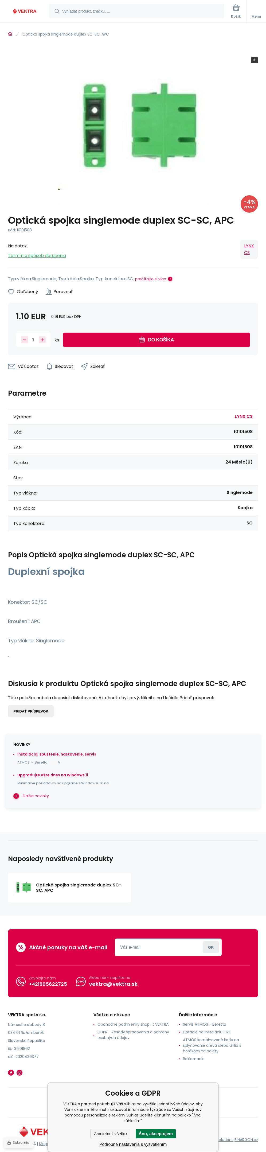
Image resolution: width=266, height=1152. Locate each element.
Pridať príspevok (30, 711)
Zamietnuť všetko (110, 1133)
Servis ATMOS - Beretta (204, 1024)
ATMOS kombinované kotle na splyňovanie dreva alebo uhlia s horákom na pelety (212, 1045)
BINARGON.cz (246, 1139)
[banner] (24, 11)
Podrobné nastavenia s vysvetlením (133, 1144)
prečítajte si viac (150, 279)
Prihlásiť (211, 947)
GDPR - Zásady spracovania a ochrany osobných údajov (133, 1034)
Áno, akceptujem (156, 1133)
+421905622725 (48, 984)
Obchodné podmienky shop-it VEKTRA (133, 1024)
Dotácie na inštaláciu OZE (207, 1032)
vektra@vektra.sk (113, 984)
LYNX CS (249, 249)
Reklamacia (194, 1058)
